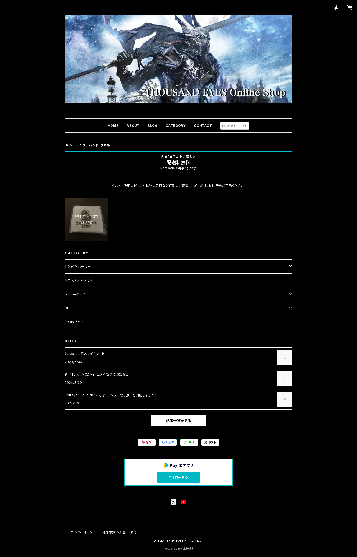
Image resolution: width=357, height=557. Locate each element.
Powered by (178, 548)
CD (67, 308)
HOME (113, 125)
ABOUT (133, 125)
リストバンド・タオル (79, 280)
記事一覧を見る (178, 420)
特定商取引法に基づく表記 (119, 532)
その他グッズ (74, 322)
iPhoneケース (75, 294)
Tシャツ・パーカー (78, 266)
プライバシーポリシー (81, 532)
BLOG (152, 125)
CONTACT (203, 125)
